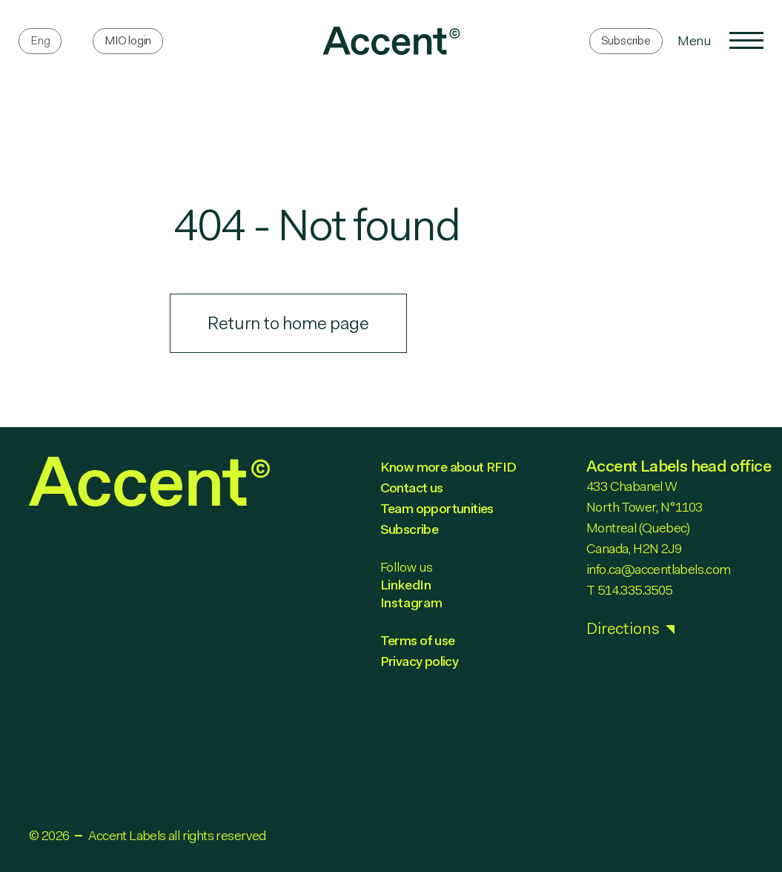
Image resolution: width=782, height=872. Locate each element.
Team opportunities (437, 509)
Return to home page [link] (288, 323)
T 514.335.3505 (629, 590)
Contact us (411, 488)
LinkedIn (405, 585)
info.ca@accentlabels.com (658, 569)
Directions (623, 628)
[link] (391, 41)
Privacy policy (419, 661)
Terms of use (417, 641)
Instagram (411, 603)
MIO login (128, 40)
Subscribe (626, 40)
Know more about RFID (448, 467)
